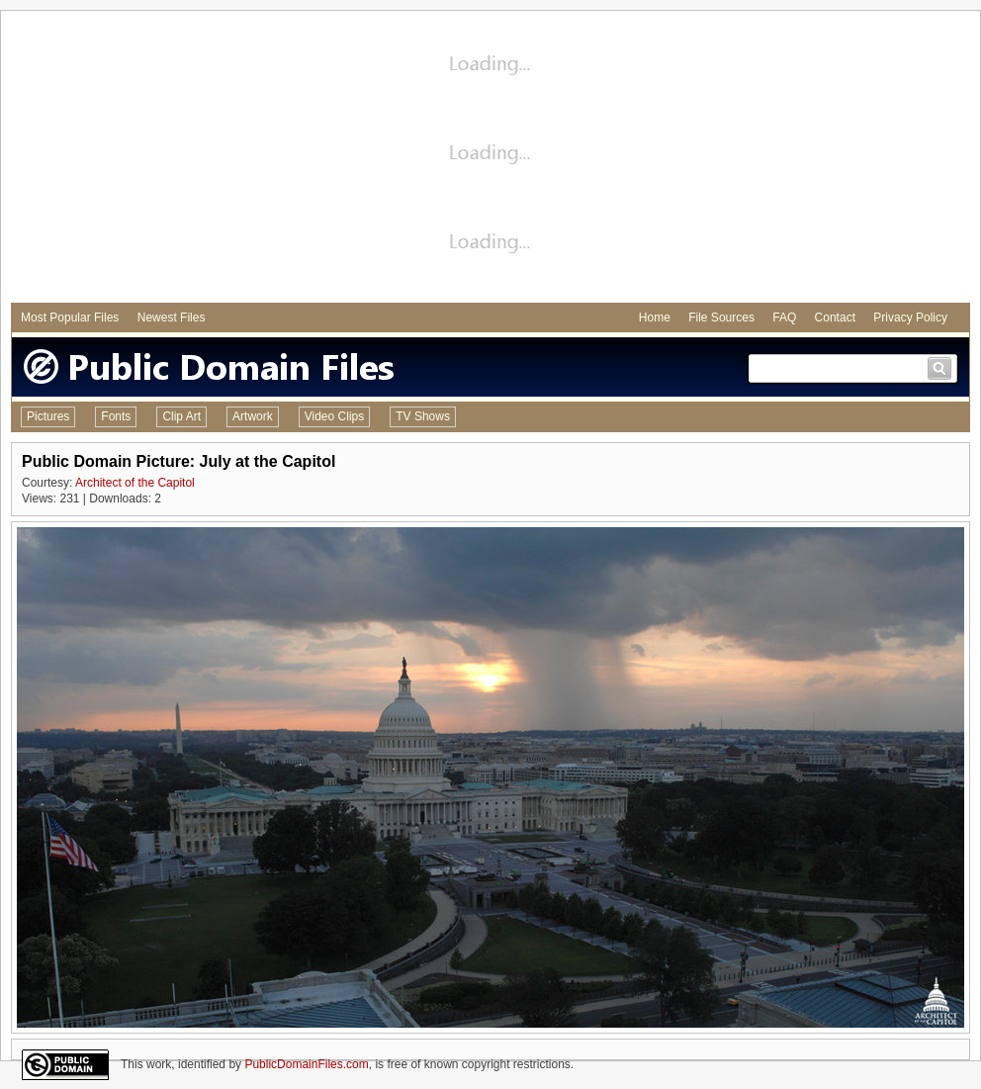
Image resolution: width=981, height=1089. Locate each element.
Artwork (252, 416)
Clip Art (181, 416)
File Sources (721, 317)
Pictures (48, 416)
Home (654, 317)
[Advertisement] (491, 159)
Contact (835, 317)
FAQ (784, 317)
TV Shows (423, 416)
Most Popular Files (70, 317)
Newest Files (171, 317)
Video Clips (334, 416)
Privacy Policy (910, 317)
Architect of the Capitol (135, 483)
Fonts (116, 416)
